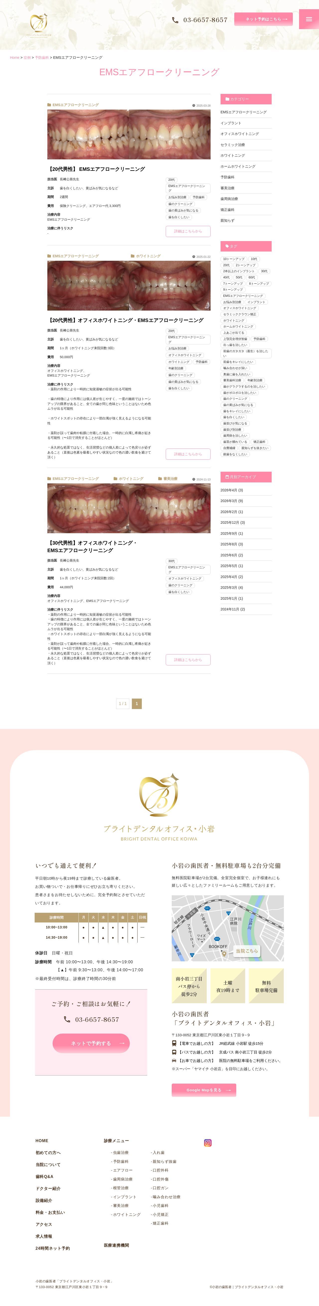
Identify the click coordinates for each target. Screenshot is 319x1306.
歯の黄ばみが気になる (184, 211)
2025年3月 (230, 607)
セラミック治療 (234, 144)
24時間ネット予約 (53, 1249)
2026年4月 (230, 509)
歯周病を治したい (236, 448)
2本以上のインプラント (240, 272)
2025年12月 (230, 542)
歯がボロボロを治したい (241, 404)
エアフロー (123, 1171)
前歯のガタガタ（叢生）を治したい (246, 363)
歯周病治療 (230, 198)
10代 (256, 259)
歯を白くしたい (179, 217)
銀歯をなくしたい (236, 473)
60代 (226, 284)
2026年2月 (230, 531)
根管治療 (121, 1189)
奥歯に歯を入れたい (237, 385)
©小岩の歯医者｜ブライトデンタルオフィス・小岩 (247, 1288)
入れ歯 (159, 1154)
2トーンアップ (247, 265)
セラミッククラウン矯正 (241, 323)
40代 (240, 278)
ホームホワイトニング (239, 166)
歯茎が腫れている (236, 455)
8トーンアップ (233, 291)
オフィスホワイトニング (186, 356)
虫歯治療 (121, 1154)
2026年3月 (230, 520)
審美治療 (169, 479)
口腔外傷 (161, 1180)
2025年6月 (230, 574)
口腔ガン (161, 1189)
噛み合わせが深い (236, 378)
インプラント (232, 123)
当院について (48, 1166)
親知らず (228, 220)
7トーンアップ (247, 284)
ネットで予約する (91, 1044)
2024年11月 (230, 629)
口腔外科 (161, 1171)
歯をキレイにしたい (237, 423)
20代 (171, 180)
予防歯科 (200, 197)
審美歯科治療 (233, 391)
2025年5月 (230, 585)
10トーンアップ (234, 259)
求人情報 (44, 1238)
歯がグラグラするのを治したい (246, 397)
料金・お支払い (50, 1214)
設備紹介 (44, 1202)
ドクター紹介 (48, 1190)
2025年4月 (230, 596)
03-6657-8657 (205, 19)
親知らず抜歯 (165, 1162)
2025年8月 (230, 564)
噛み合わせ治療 (167, 1198)
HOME (42, 1142)
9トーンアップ (233, 297)
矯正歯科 (228, 209)
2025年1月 (230, 618)
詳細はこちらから (188, 232)
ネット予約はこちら (263, 19)
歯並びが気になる (236, 435)
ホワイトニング (147, 257)
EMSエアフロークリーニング (74, 105)
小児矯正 (161, 1215)
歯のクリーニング (181, 204)
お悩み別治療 (178, 197)
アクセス (44, 1226)
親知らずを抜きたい (237, 467)
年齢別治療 (196, 369)
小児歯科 (161, 1207)
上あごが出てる (234, 342)
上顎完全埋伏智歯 (236, 348)
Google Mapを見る (205, 1091)
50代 (253, 278)
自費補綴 (229, 461)
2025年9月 (230, 553)
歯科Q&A (45, 1178)
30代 (171, 562)
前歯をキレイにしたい (239, 372)
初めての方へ (48, 1154)
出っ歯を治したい (236, 354)
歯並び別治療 (233, 442)
